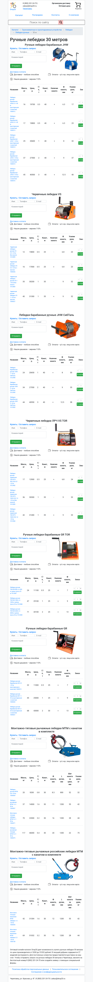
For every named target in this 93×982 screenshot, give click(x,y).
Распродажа (37, 15)
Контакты (56, 15)
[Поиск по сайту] (60, 22)
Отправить (16, 66)
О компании (74, 15)
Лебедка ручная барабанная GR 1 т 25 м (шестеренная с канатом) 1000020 (16, 693)
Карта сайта (15, 977)
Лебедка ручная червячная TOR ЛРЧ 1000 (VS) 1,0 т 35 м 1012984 (14, 512)
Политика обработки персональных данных (30, 963)
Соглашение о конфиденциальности (46, 966)
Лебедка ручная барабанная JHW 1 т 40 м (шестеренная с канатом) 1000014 (14, 140)
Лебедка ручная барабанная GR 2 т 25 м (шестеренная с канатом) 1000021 (16, 706)
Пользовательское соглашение (65, 963)
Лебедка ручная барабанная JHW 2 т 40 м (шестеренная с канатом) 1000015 (14, 157)
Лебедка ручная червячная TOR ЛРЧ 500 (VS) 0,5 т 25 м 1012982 (13, 476)
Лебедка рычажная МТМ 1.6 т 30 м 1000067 (13, 799)
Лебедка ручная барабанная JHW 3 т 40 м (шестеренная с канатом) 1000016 (14, 174)
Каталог (19, 15)
